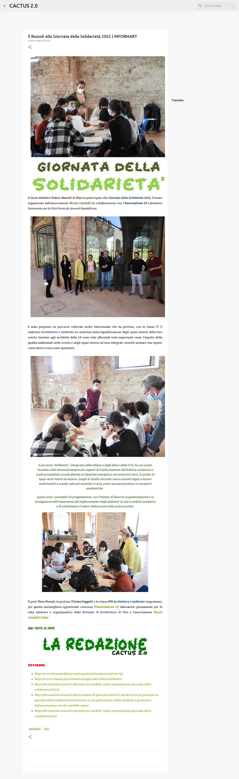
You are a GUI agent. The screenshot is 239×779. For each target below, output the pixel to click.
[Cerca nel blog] (218, 6)
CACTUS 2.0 (23, 6)
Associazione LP (107, 607)
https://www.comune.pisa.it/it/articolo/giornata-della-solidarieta (78, 679)
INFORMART (34, 729)
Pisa (46, 729)
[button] (30, 47)
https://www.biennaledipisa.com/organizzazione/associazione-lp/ (79, 673)
